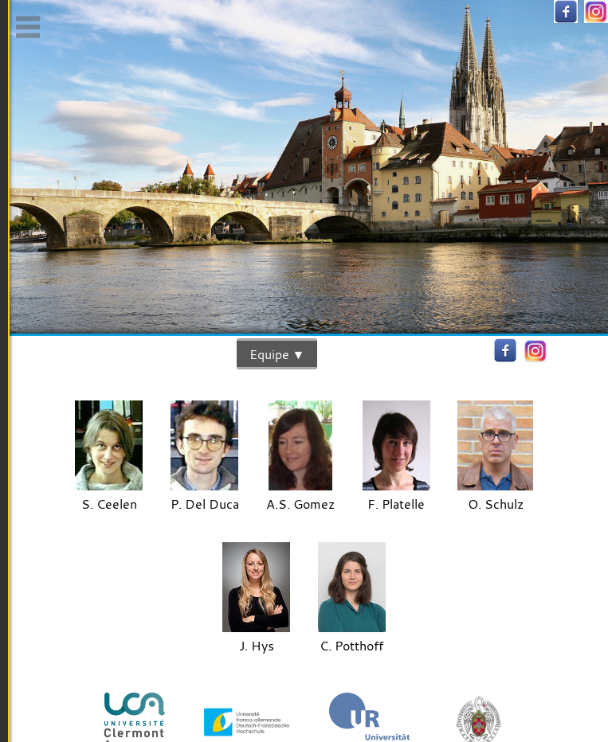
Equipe (269, 354)
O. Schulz (495, 494)
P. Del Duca (205, 494)
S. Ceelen (109, 494)
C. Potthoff (352, 636)
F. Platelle (396, 494)
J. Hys (256, 636)
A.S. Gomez (300, 494)
